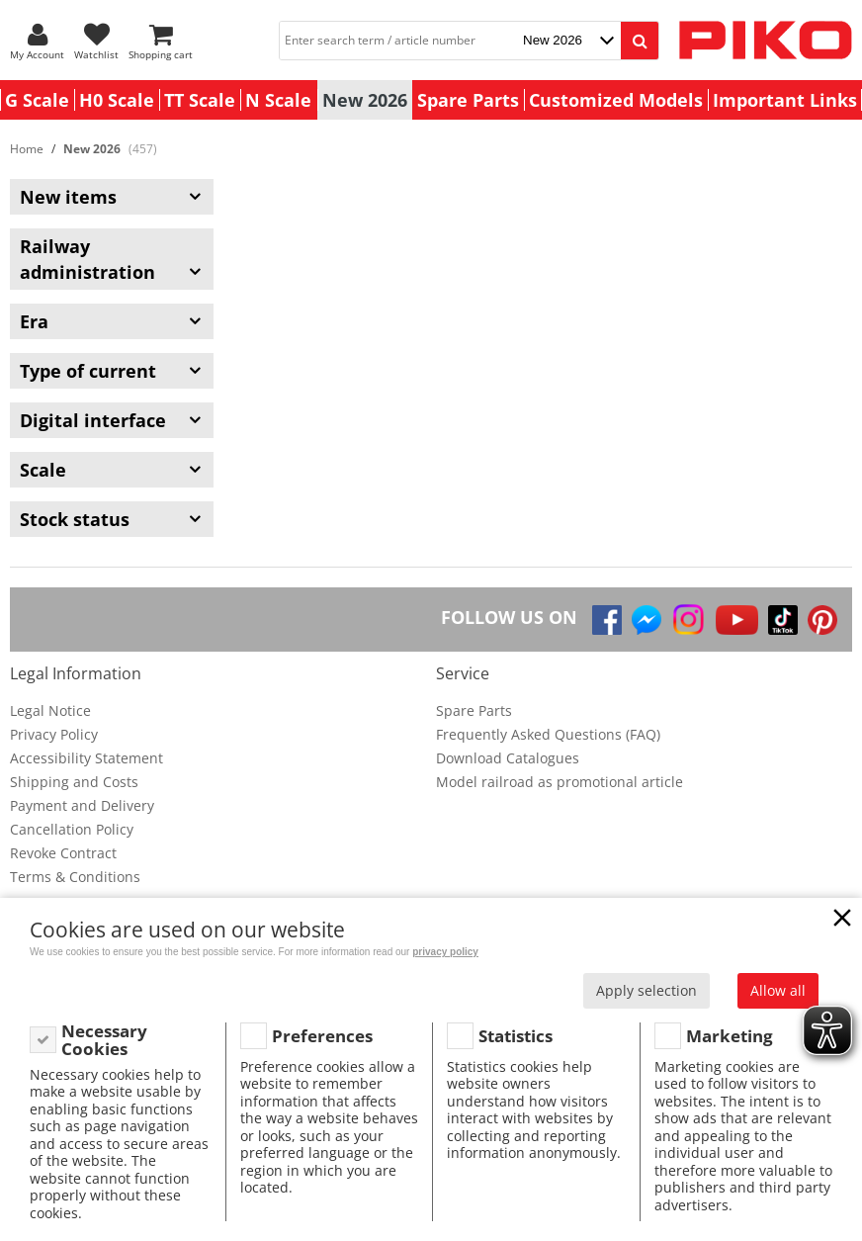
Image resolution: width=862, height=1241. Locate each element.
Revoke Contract (63, 852)
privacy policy (445, 951)
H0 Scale (116, 100)
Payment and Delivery (82, 805)
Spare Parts (468, 100)
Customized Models (616, 100)
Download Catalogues (507, 758)
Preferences (322, 1035)
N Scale (278, 100)
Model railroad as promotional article (559, 781)
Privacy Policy (54, 734)
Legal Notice (50, 710)
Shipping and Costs (74, 781)
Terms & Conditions (75, 876)
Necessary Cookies (104, 1039)
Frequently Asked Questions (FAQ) (548, 734)
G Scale (37, 100)
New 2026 (364, 100)
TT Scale (199, 100)
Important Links (785, 100)
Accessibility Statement (86, 758)
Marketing (729, 1035)
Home (26, 148)
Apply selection (646, 990)
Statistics (515, 1035)
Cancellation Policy (71, 829)
